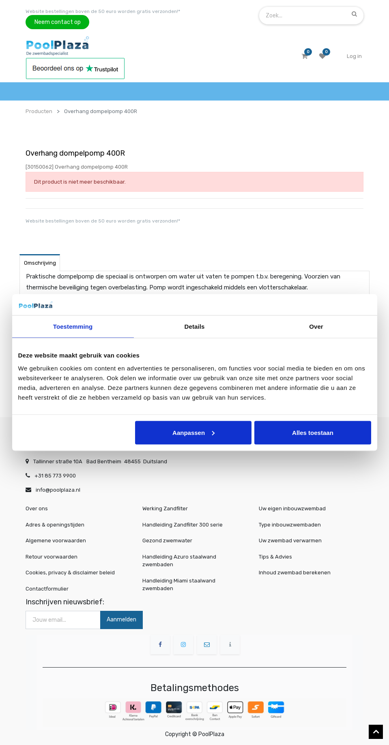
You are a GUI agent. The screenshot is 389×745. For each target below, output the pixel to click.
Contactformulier (47, 589)
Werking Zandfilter (165, 508)
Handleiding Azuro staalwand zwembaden (179, 561)
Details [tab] (195, 326)
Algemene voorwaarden (56, 540)
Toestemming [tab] (73, 326)
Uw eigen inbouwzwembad (295, 509)
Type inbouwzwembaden (293, 525)
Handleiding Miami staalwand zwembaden (178, 585)
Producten (39, 111)
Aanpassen (193, 432)
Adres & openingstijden (55, 525)
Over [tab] (316, 326)
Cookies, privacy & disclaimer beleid (70, 572)
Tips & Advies (280, 557)
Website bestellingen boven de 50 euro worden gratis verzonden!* (103, 11)
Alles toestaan (312, 432)
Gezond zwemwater (167, 540)
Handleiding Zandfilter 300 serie (182, 525)
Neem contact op (57, 22)
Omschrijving (40, 263)
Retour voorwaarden (51, 557)
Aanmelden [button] (121, 619)
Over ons (37, 508)
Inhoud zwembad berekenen (297, 572)
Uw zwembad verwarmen (293, 540)
